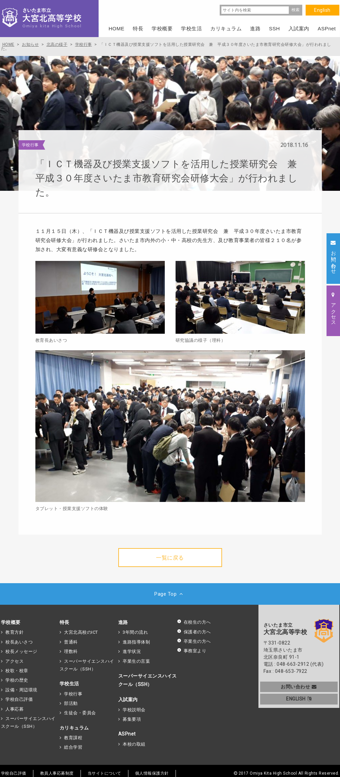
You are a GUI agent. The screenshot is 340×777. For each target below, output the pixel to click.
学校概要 (11, 622)
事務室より (192, 650)
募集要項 (132, 719)
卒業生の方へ (194, 641)
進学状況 (132, 651)
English (322, 10)
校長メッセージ (21, 651)
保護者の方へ (194, 631)
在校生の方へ (194, 622)
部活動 (71, 703)
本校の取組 (134, 744)
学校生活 (69, 683)
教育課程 (73, 737)
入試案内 (128, 699)
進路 (123, 622)
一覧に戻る (170, 558)
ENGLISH (298, 698)
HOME (116, 28)
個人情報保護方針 (152, 773)
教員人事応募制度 (57, 773)
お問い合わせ (299, 686)
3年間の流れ (135, 632)
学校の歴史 (16, 680)
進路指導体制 (136, 642)
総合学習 (73, 747)
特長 (64, 622)
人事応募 (14, 709)
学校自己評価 (19, 699)
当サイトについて (104, 773)
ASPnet (127, 734)
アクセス (14, 661)
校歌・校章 (16, 670)
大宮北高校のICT (81, 632)
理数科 (71, 651)
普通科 (71, 642)
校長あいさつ (19, 642)
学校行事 (73, 693)
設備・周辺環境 (21, 689)
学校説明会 (134, 709)
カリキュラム (74, 727)
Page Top (170, 594)
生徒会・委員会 (80, 712)
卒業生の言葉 (136, 661)
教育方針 (14, 632)
